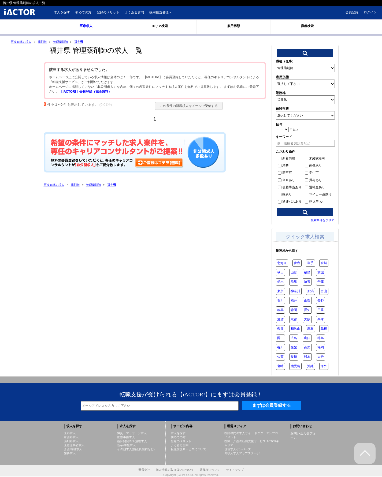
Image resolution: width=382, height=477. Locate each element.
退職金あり (315, 188)
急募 (283, 166)
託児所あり (315, 202)
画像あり (313, 166)
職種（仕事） (285, 62)
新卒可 (285, 173)
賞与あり (313, 180)
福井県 (83, 42)
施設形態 (282, 109)
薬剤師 (44, 42)
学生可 (312, 173)
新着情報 (286, 159)
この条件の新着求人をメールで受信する (187, 106)
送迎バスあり (290, 202)
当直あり (286, 180)
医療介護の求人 (22, 42)
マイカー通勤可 (318, 195)
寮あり (285, 195)
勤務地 (280, 93)
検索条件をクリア (322, 220)
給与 (279, 125)
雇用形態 (282, 78)
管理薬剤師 (64, 42)
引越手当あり (290, 188)
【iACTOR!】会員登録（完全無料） (86, 92)
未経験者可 (315, 159)
